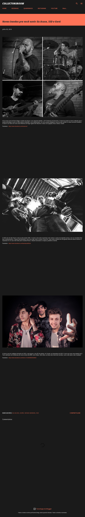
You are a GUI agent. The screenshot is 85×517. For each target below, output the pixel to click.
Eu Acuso (15, 413)
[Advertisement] (42, 485)
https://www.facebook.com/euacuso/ (18, 126)
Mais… (65, 8)
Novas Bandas (30, 413)
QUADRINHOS (28, 8)
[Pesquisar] (77, 3)
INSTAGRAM (42, 8)
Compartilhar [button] (75, 413)
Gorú (22, 413)
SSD (37, 413)
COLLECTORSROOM (13, 3)
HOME (4, 8)
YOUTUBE (54, 8)
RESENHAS (15, 8)
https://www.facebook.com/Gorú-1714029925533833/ (22, 357)
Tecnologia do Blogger (42, 509)
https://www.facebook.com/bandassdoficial (20, 243)
